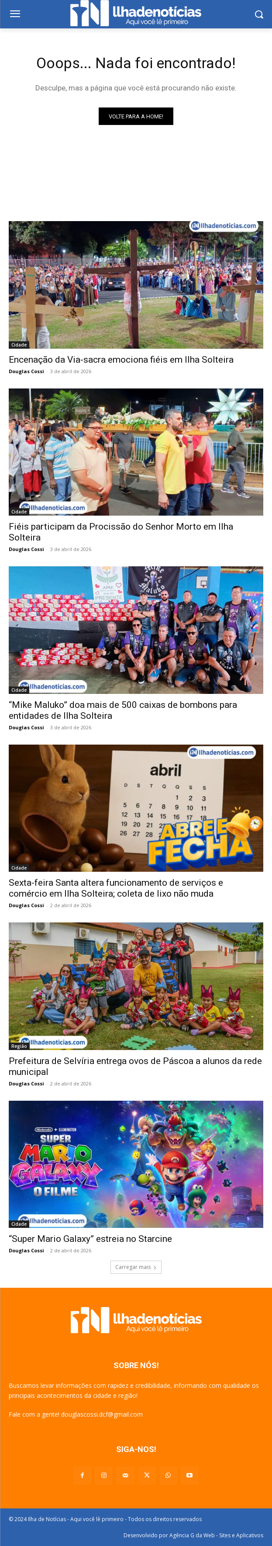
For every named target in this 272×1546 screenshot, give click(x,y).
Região (19, 1046)
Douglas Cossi (26, 371)
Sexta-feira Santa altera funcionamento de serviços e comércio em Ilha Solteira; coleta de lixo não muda (116, 888)
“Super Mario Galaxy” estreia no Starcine (90, 1239)
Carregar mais (136, 1267)
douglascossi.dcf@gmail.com (102, 1414)
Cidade (19, 345)
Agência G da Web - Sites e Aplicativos (216, 1535)
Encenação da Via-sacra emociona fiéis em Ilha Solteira (121, 359)
